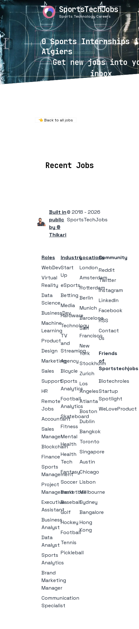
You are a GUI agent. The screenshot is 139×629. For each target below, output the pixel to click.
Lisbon (88, 482)
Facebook (110, 310)
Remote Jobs (67, 138)
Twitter (107, 280)
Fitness (69, 426)
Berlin (86, 297)
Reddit (107, 270)
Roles (48, 257)
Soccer (69, 482)
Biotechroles (114, 381)
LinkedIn (109, 300)
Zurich (87, 373)
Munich (88, 308)
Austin (87, 461)
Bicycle (69, 371)
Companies (80, 146)
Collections (117, 146)
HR (45, 391)
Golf (66, 512)
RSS (103, 320)
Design (50, 350)
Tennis (68, 542)
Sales (48, 371)
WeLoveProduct (118, 408)
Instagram (111, 290)
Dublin (87, 421)
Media (68, 305)
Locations (45, 146)
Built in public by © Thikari (57, 223)
